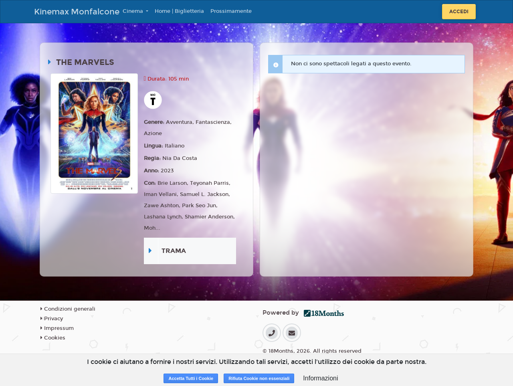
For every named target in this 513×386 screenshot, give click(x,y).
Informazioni (320, 378)
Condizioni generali (67, 309)
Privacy (51, 318)
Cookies (52, 338)
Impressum (57, 328)
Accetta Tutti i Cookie (190, 378)
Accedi (459, 11)
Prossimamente (231, 11)
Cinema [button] (134, 11)
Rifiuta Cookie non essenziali (258, 378)
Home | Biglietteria (179, 11)
